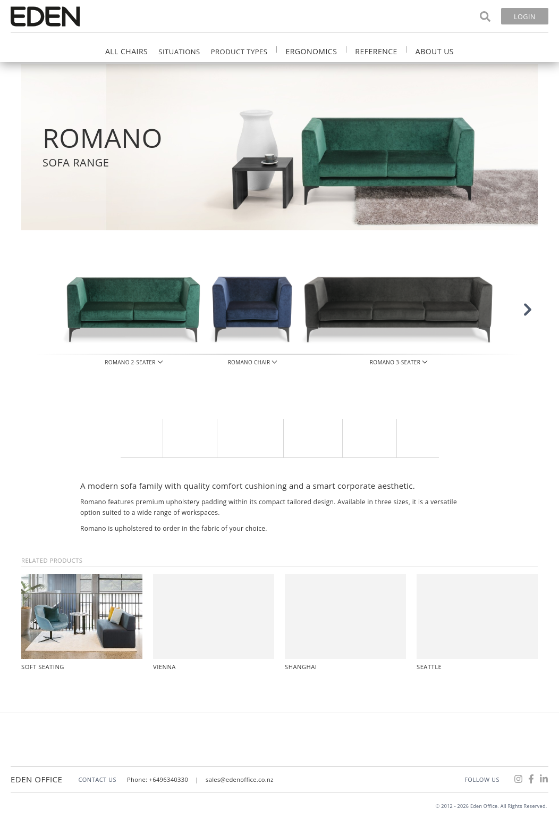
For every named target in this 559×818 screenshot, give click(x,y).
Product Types (239, 51)
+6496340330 (169, 779)
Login (525, 16)
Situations (179, 51)
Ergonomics (311, 51)
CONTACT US (97, 779)
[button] (511, 320)
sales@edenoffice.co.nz (240, 779)
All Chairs (126, 51)
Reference (376, 51)
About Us (435, 51)
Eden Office (36, 779)
